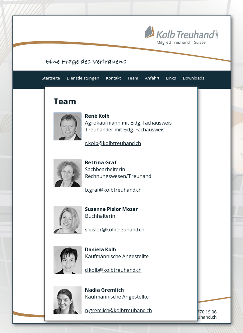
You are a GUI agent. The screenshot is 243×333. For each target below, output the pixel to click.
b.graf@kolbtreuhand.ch (113, 189)
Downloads (193, 78)
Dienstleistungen (83, 78)
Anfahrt (152, 78)
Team (133, 78)
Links (171, 78)
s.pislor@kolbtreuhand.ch (114, 229)
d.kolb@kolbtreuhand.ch (113, 270)
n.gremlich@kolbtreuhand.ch (118, 310)
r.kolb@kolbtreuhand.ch (113, 143)
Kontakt (113, 78)
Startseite (51, 78)
